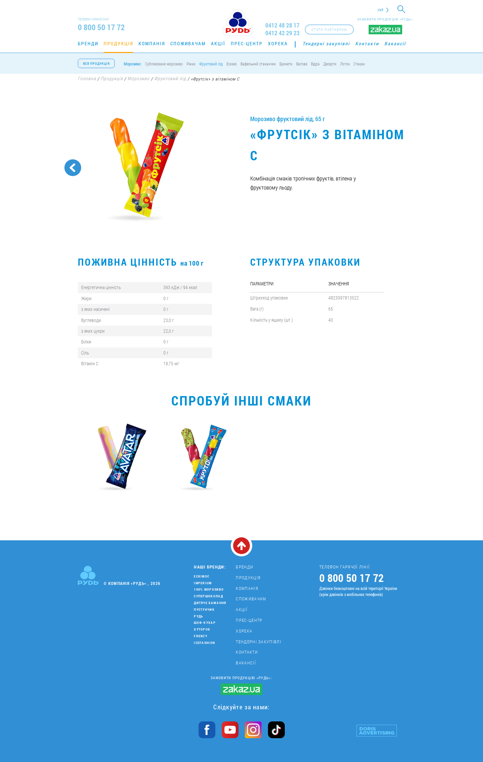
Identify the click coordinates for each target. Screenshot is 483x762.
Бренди (88, 43)
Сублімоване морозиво (164, 63)
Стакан (359, 63)
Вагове (301, 63)
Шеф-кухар (205, 622)
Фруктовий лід (211, 63)
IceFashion (204, 643)
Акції (218, 43)
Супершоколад (208, 596)
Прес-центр (247, 43)
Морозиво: (133, 63)
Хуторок (202, 629)
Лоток (345, 63)
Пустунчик (204, 609)
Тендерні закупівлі (326, 43)
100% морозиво (209, 589)
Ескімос (201, 576)
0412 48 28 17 (282, 25)
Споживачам (188, 43)
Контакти (367, 43)
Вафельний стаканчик (258, 63)
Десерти (329, 63)
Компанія (152, 43)
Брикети (285, 63)
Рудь (198, 616)
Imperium (203, 583)
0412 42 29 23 (282, 33)
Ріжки (191, 63)
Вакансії (395, 43)
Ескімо (231, 63)
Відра (315, 63)
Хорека (278, 43)
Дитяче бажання (210, 603)
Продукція (118, 43)
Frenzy (200, 636)
